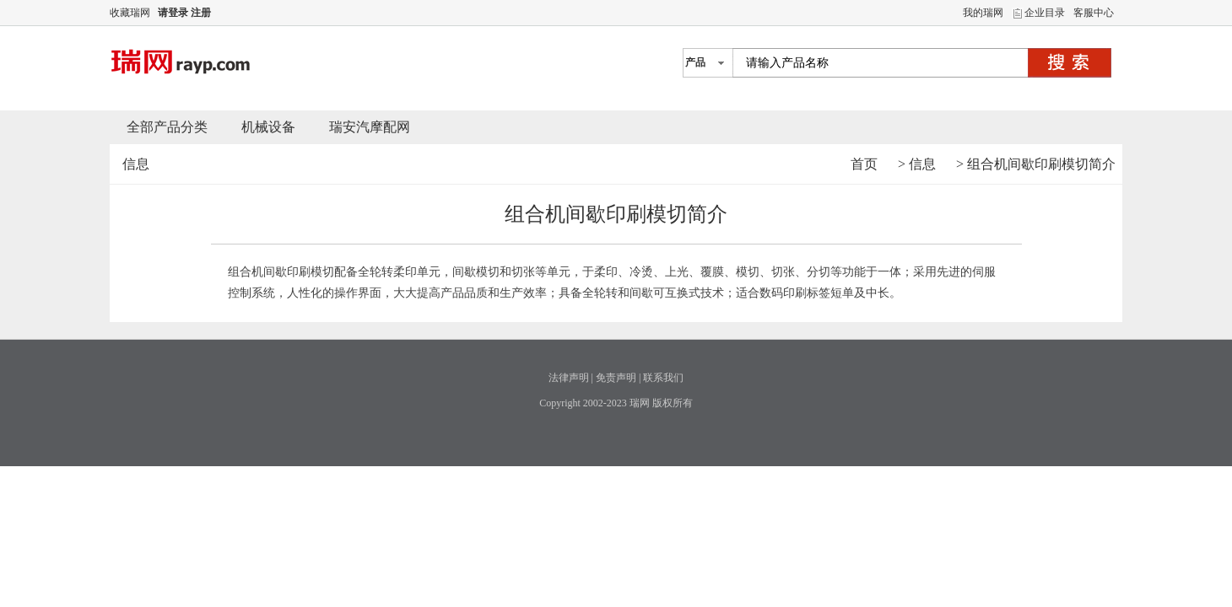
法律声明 (568, 378)
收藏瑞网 (130, 13)
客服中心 (1093, 13)
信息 (922, 164)
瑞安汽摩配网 (369, 127)
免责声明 (616, 378)
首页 (864, 164)
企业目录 (1044, 13)
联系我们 (663, 378)
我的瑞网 (983, 13)
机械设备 (268, 127)
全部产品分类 (167, 127)
